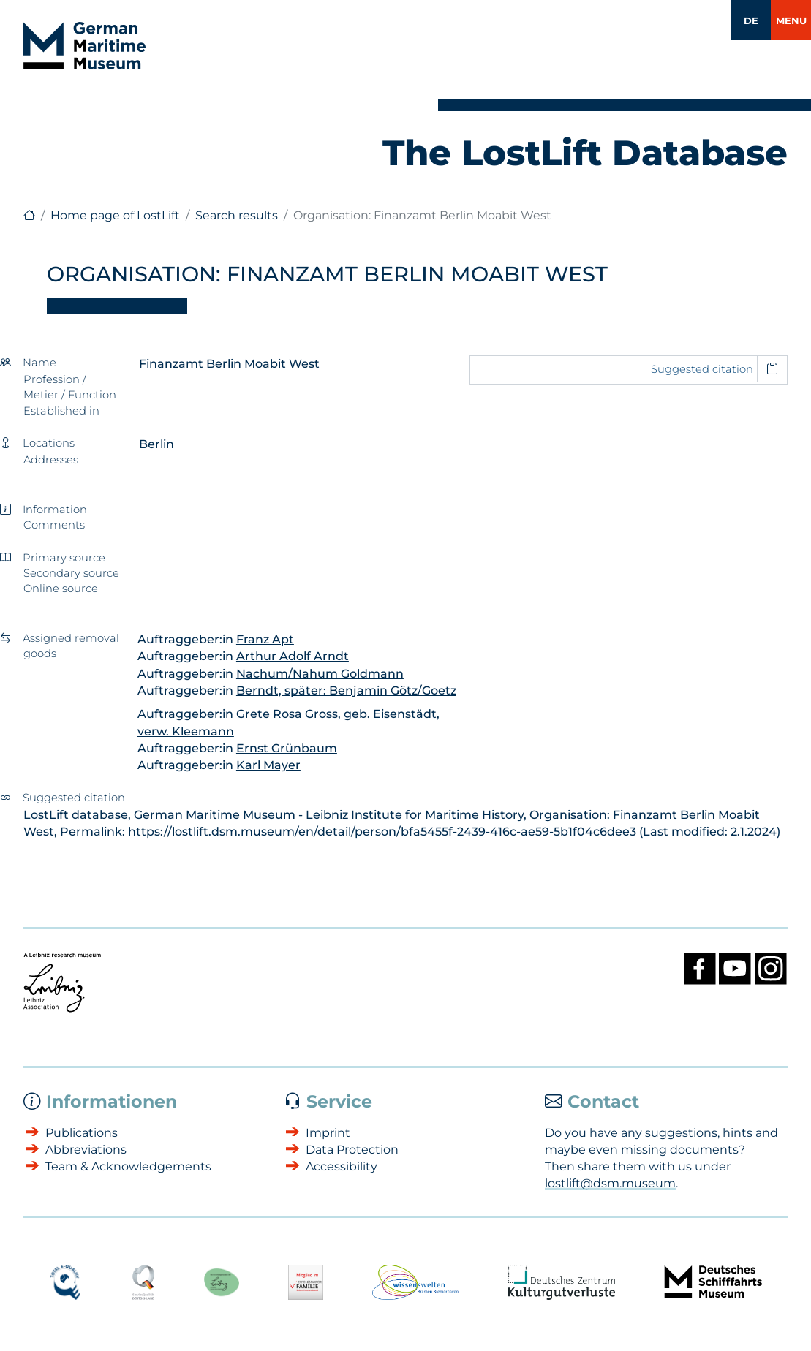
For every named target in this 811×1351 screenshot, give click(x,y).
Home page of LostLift (115, 215)
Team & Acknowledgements (128, 1166)
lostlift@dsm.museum (610, 1183)
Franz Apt (265, 639)
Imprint (328, 1133)
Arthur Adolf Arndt (292, 656)
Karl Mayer (268, 765)
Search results (236, 215)
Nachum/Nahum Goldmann (320, 674)
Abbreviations (86, 1150)
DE (751, 20)
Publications (81, 1133)
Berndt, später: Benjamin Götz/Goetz (346, 690)
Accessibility (341, 1166)
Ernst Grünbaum (286, 748)
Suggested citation (702, 369)
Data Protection (352, 1150)
